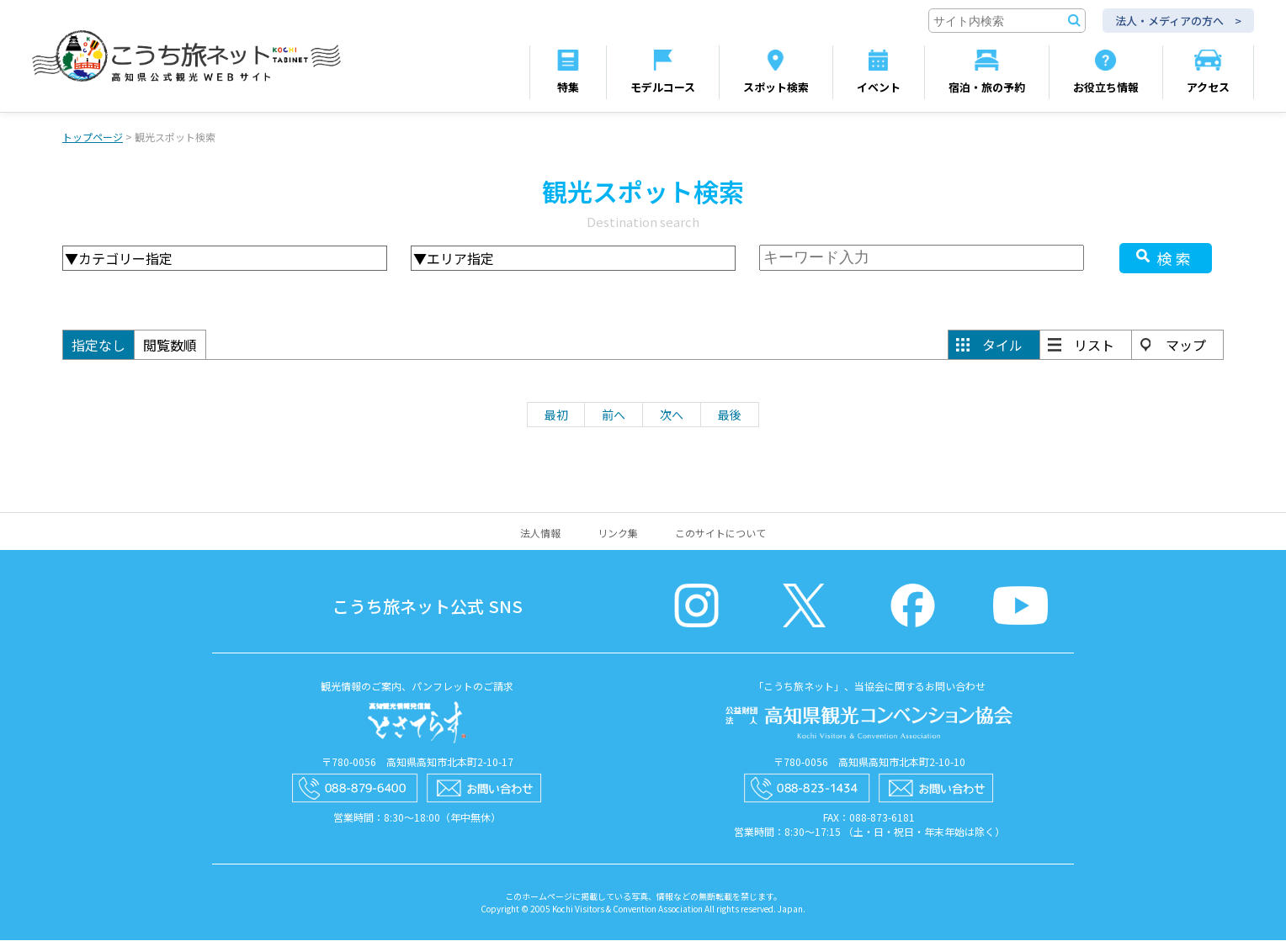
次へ (671, 415)
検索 (1175, 259)
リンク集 (618, 533)
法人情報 (540, 533)
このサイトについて (720, 533)
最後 (729, 415)
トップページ (92, 137)
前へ (613, 415)
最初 (556, 415)
